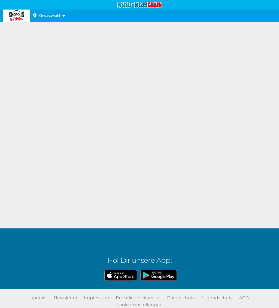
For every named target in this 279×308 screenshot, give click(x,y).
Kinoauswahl (49, 15)
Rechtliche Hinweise (138, 297)
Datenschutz (181, 297)
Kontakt (38, 297)
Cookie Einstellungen (139, 304)
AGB (244, 297)
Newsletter (65, 297)
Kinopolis (16, 16)
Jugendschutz (217, 297)
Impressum (96, 297)
